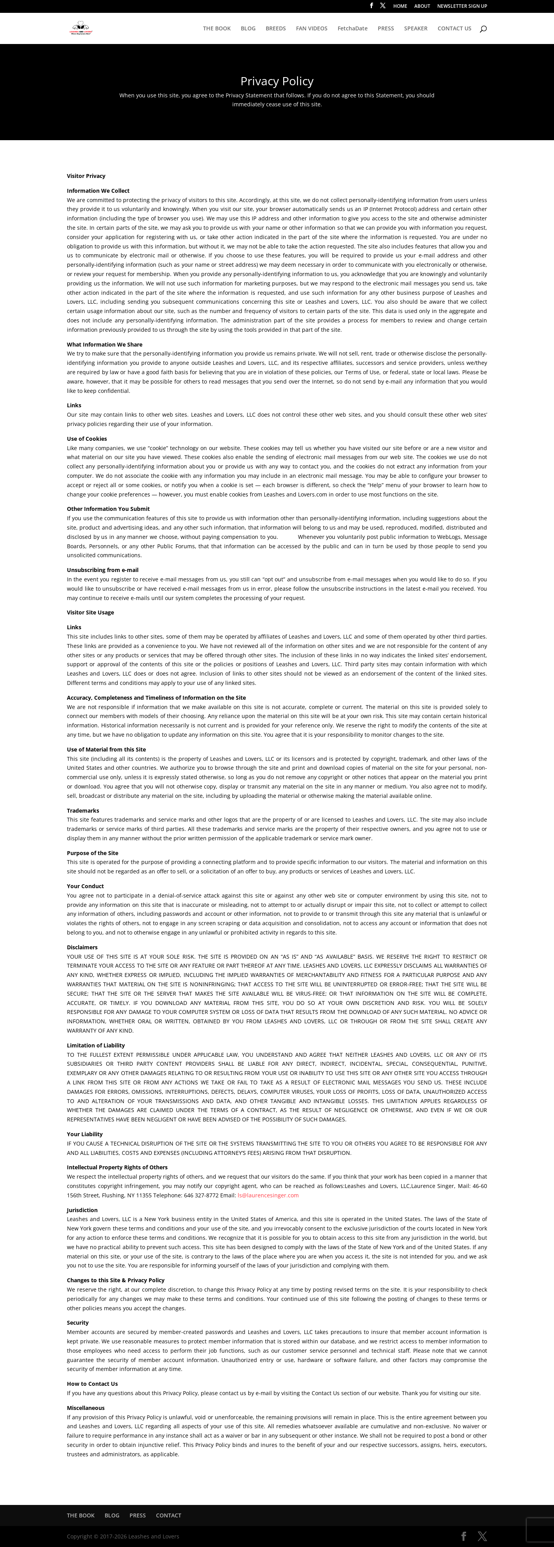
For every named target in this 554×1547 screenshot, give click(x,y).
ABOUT (422, 6)
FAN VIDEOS (312, 29)
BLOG (248, 29)
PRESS (386, 29)
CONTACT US (455, 29)
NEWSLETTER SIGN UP (462, 6)
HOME (400, 6)
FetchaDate (353, 29)
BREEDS (276, 29)
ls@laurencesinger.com (268, 1195)
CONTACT (168, 1515)
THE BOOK (217, 29)
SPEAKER (416, 29)
